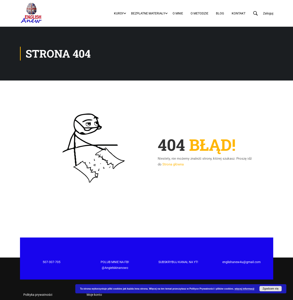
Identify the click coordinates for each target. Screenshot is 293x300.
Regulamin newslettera (39, 285)
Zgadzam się (271, 288)
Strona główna (173, 164)
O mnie (178, 13)
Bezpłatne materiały (148, 13)
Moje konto (94, 278)
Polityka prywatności (37, 278)
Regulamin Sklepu (35, 293)
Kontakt (238, 13)
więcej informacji (244, 288)
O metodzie (199, 13)
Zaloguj (268, 13)
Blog (220, 13)
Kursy (119, 13)
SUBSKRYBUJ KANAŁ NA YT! (178, 245)
